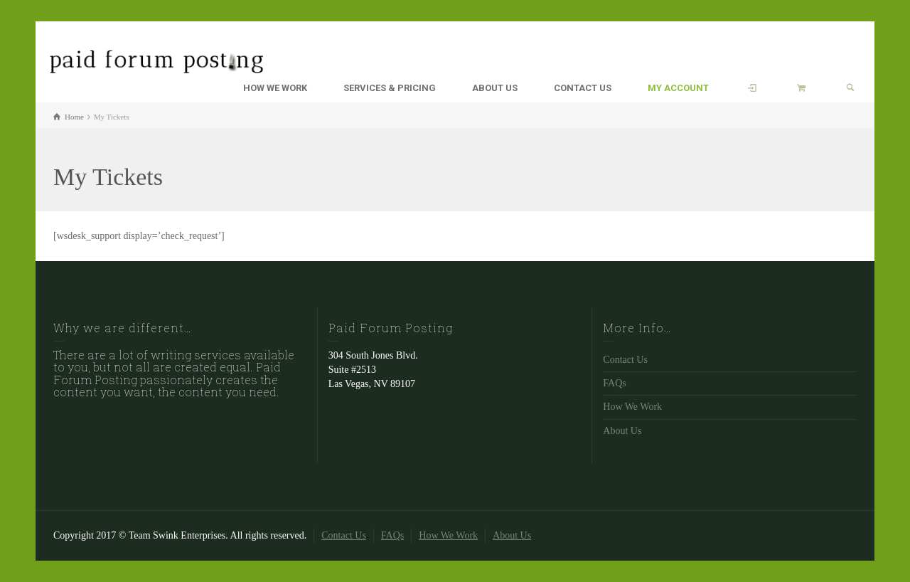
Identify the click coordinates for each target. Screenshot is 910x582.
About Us (622, 430)
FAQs (614, 383)
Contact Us (625, 359)
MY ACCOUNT (678, 88)
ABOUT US (495, 88)
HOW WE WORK (275, 88)
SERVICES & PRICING (389, 88)
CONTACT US (582, 88)
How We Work (632, 406)
